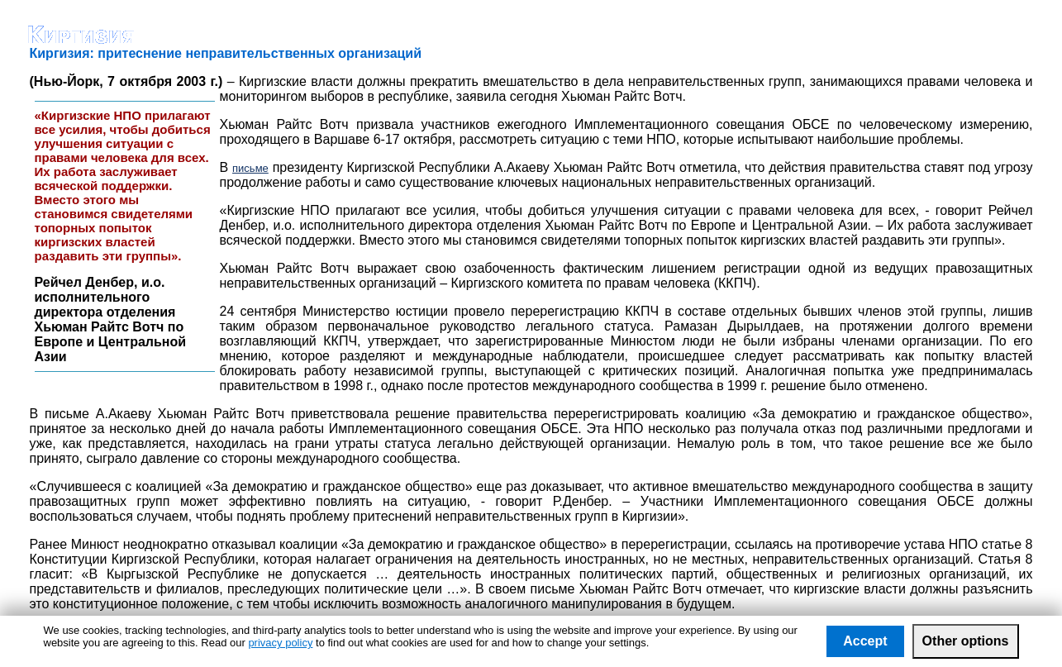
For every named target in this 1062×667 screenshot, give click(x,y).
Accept (865, 641)
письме (250, 168)
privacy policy (280, 642)
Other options (965, 641)
